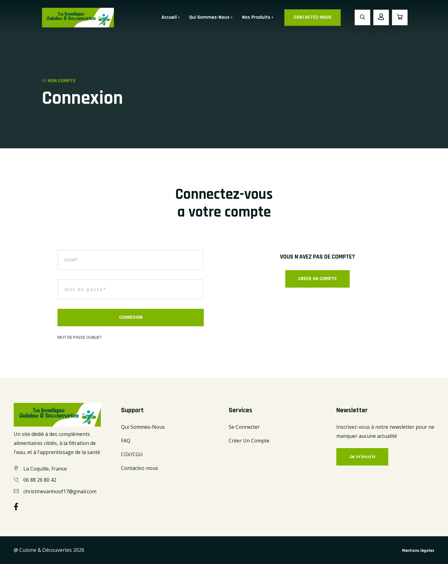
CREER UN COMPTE (317, 278)
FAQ (125, 440)
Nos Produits (256, 17)
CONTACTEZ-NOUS (312, 17)
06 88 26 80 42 (39, 479)
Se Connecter (244, 426)
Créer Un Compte (249, 440)
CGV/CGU (132, 454)
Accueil (169, 17)
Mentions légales (418, 550)
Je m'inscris (362, 456)
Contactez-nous (139, 468)
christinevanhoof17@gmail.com (59, 491)
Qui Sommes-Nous (209, 17)
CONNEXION (130, 317)
